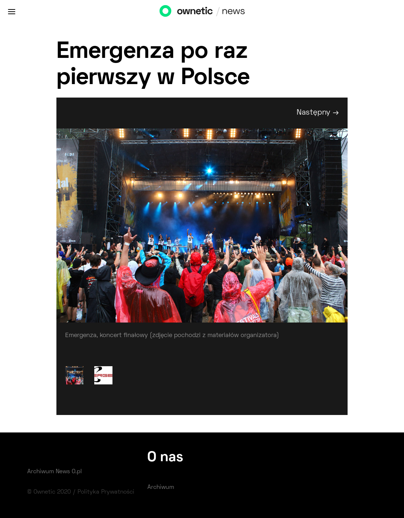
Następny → (318, 112)
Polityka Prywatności (106, 492)
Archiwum (160, 487)
